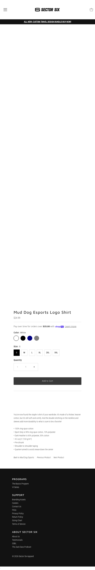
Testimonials (17, 542)
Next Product (59, 457)
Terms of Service (18, 525)
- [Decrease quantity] (17, 367)
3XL (56, 352)
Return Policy (17, 518)
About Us (16, 539)
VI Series (15, 488)
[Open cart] (91, 9)
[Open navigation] (5, 9)
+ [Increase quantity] (34, 367)
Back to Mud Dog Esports (24, 457)
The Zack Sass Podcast (21, 549)
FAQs (14, 511)
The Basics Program (20, 484)
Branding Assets (19, 501)
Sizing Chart (17, 522)
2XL (47, 352)
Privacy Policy (18, 515)
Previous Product (44, 457)
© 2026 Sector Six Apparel (23, 556)
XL (40, 352)
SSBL (14, 546)
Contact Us (16, 508)
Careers (15, 504)
